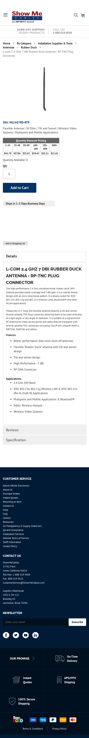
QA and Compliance (13, 530)
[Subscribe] (77, 622)
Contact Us (8, 505)
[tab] (44, 256)
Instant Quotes (10, 497)
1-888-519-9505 (21, 574)
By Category (24, 43)
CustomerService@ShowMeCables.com (24, 582)
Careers (7, 518)
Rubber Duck (29, 47)
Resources (8, 522)
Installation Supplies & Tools (55, 43)
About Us (7, 489)
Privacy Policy (59, 728)
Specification (16, 440)
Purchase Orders (11, 493)
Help (5, 509)
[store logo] (27, 16)
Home (7, 43)
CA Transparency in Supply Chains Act (22, 526)
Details (11, 256)
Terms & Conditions (32, 728)
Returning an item (12, 501)
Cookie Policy (10, 546)
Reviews (12, 430)
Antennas (9, 47)
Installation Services (13, 534)
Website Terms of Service (16, 538)
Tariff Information (12, 542)
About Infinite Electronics (16, 485)
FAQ (5, 514)
